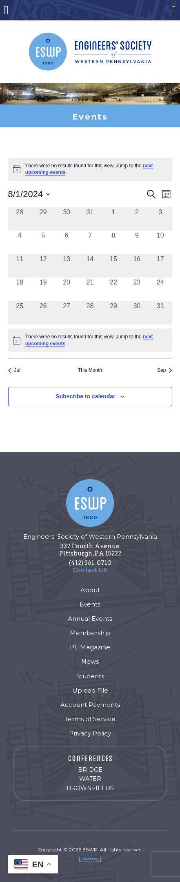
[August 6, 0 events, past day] (66, 242)
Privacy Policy (90, 733)
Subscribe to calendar (85, 396)
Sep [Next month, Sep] (164, 370)
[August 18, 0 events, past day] (19, 289)
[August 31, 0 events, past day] (160, 312)
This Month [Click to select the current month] (90, 370)
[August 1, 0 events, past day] (113, 219)
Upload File (90, 690)
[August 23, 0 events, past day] (137, 289)
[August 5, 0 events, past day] (43, 242)
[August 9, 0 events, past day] (137, 242)
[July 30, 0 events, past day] (66, 219)
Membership (90, 633)
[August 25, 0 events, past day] (19, 312)
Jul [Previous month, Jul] (14, 370)
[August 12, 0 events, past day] (43, 266)
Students (90, 676)
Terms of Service (90, 719)
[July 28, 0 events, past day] (19, 219)
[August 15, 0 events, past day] (113, 266)
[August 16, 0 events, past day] (137, 266)
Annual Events (90, 618)
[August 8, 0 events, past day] (113, 242)
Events (90, 604)
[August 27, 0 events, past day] (66, 312)
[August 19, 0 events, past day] (43, 289)
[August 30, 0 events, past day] (137, 312)
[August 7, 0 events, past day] (90, 242)
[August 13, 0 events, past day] (66, 266)
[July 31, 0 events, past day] (90, 219)
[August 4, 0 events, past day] (19, 242)
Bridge (90, 769)
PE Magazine (90, 647)
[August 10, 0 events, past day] (160, 242)
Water (90, 778)
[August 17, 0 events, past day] (160, 266)
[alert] (90, 340)
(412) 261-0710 (90, 563)
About (90, 590)
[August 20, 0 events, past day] (66, 289)
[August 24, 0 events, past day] (160, 289)
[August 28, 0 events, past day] (90, 312)
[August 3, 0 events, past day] (160, 219)
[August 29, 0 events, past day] (113, 312)
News (90, 661)
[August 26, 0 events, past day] (43, 312)
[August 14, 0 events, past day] (90, 266)
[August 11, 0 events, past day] (19, 266)
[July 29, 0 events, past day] (43, 219)
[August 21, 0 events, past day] (90, 289)
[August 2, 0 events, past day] (137, 219)
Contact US (90, 570)
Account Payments (90, 705)
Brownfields (90, 788)
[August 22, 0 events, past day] (113, 289)
